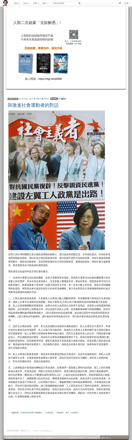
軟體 (36, 3)
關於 (45, 3)
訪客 (127, 3)
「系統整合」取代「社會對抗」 (67, 413)
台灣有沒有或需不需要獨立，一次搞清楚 (36, 413)
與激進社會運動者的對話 (33, 105)
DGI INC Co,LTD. (61, 438)
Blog (17, 3)
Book (26, 3)
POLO (38, 99)
